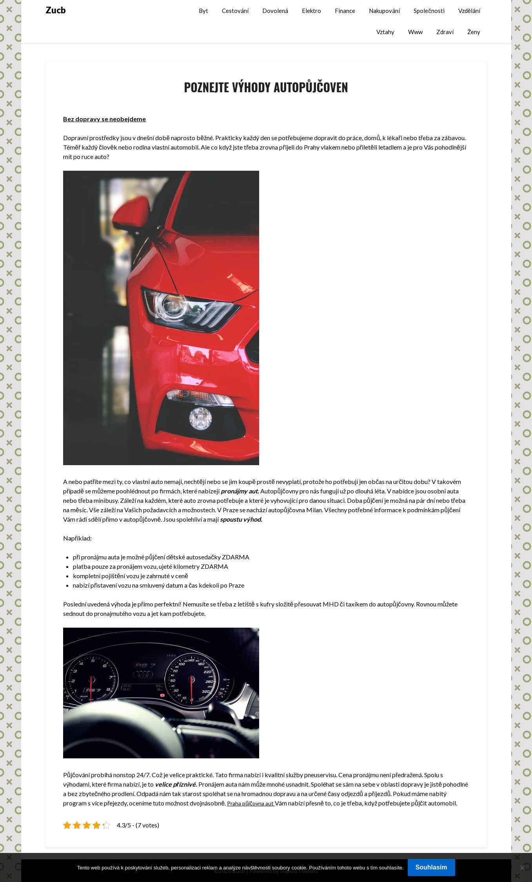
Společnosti (429, 10)
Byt (203, 10)
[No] (522, 867)
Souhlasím (431, 867)
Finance (345, 10)
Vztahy (385, 31)
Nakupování (384, 10)
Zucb (55, 10)
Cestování (235, 10)
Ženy (473, 31)
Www (415, 31)
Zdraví (445, 31)
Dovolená (275, 10)
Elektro (311, 10)
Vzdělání (469, 10)
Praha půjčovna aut (253, 803)
